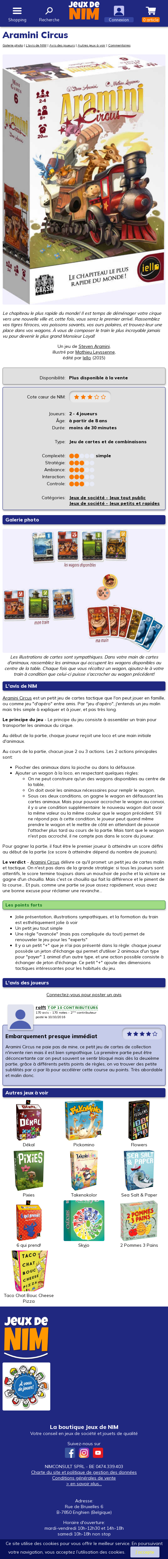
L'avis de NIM (36, 45)
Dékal (29, 1124)
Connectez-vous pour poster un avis (84, 994)
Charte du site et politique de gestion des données (84, 1472)
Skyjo (84, 1224)
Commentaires (119, 45)
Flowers (139, 1124)
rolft (41, 1007)
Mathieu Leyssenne (95, 352)
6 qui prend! (29, 1224)
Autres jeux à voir (91, 45)
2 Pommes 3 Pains (139, 1224)
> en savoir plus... (84, 1484)
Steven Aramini (94, 346)
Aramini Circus (17, 698)
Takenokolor (84, 1174)
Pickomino (84, 1124)
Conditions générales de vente (84, 1478)
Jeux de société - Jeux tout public (107, 497)
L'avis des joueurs (27, 983)
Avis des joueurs (62, 45)
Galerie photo (13, 45)
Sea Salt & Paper (139, 1174)
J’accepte (145, 1552)
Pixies (29, 1174)
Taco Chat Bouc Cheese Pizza (29, 1277)
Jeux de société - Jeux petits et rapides (114, 503)
